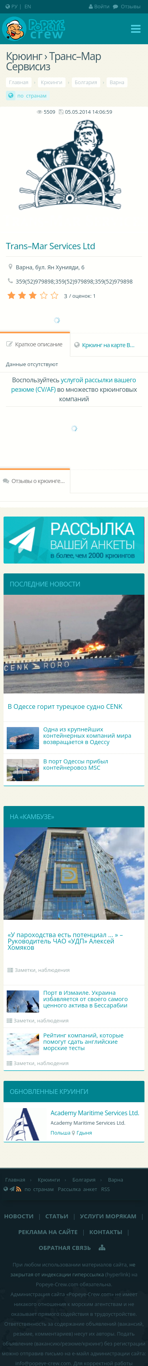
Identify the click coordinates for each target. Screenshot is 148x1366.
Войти (99, 6)
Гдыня (84, 1132)
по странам (32, 95)
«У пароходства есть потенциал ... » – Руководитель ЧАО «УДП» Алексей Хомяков (65, 941)
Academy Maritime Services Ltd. (95, 1113)
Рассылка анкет (77, 1189)
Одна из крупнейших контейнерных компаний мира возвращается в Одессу (69, 737)
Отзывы (130, 6)
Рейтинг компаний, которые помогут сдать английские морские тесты (65, 1043)
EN (27, 6)
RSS (105, 1189)
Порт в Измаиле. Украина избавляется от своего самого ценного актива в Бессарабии (67, 1000)
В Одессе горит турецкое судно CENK (64, 706)
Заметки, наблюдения (42, 969)
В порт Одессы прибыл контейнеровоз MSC (58, 769)
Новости (19, 1216)
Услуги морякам (108, 1216)
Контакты (105, 1232)
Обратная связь (65, 1247)
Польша (61, 1132)
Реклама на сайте (47, 1232)
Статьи (56, 1216)
